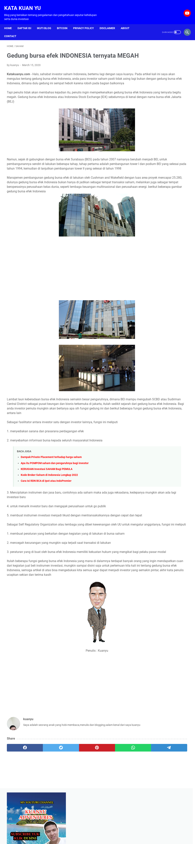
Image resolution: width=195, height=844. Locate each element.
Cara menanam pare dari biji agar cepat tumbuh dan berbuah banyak (163, 185)
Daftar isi (27, 21)
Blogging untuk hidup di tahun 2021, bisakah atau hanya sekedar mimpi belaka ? (164, 216)
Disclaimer (110, 21)
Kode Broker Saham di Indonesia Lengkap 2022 (49, 503)
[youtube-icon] (184, 9)
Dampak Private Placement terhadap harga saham (51, 485)
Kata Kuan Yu (25, 4)
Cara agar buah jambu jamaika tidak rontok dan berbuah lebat (161, 153)
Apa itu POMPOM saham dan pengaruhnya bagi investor (55, 491)
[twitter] (43, 796)
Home (10, 21)
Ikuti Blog (47, 21)
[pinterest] (67, 796)
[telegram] (116, 796)
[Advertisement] (67, 292)
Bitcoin (65, 21)
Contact (13, 29)
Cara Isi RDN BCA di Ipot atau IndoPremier (46, 509)
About (127, 21)
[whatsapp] (91, 796)
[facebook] (19, 796)
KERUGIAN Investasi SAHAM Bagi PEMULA (46, 497)
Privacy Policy (86, 21)
